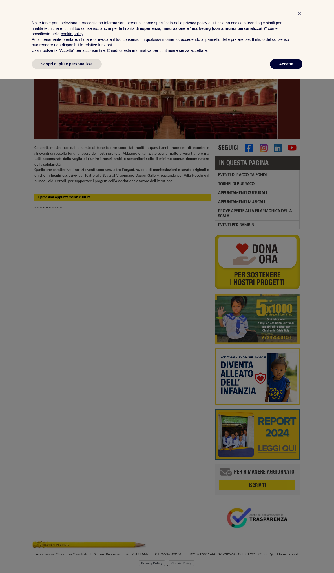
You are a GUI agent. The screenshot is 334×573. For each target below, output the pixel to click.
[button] (299, 507)
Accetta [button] (286, 557)
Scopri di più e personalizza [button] (67, 557)
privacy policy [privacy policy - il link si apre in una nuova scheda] (195, 516)
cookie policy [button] (72, 527)
